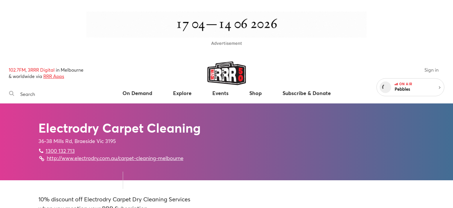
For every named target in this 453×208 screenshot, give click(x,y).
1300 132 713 (60, 150)
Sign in (431, 70)
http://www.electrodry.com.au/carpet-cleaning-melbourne (115, 158)
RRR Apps (53, 76)
